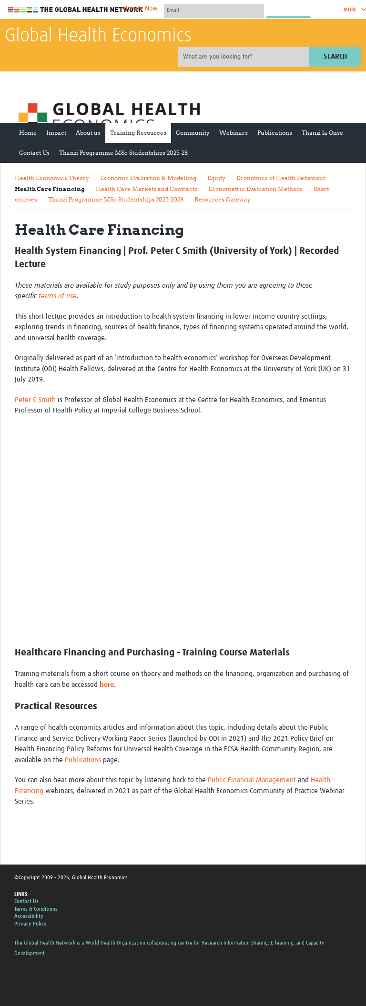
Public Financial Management (252, 780)
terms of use (58, 296)
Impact (56, 132)
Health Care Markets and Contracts (146, 188)
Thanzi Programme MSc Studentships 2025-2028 (115, 199)
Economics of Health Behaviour (281, 177)
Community (193, 132)
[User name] (214, 10)
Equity (216, 177)
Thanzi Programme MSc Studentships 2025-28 (123, 152)
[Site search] (245, 57)
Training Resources (138, 132)
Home (28, 132)
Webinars (233, 132)
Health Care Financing (50, 188)
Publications (274, 132)
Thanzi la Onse (322, 132)
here (107, 684)
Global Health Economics (98, 36)
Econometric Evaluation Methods (255, 188)
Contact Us (34, 152)
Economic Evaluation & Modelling (148, 177)
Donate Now (140, 8)
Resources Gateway (222, 199)
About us (88, 132)
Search (335, 56)
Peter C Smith (35, 399)
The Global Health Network (75, 10)
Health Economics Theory (52, 177)
